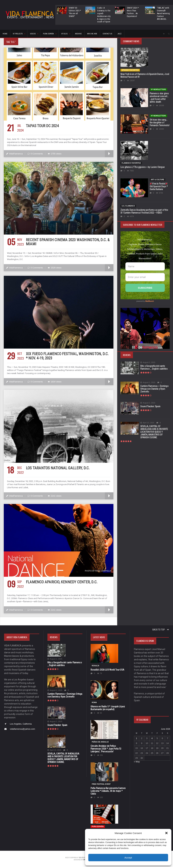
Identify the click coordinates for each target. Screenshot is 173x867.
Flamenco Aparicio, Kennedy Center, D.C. (61, 582)
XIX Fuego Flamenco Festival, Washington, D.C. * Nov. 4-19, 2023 (67, 356)
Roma (94, 702)
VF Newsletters (158, 89)
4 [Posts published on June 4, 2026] (152, 738)
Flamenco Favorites (131, 163)
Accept (128, 857)
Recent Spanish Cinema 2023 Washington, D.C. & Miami (66, 242)
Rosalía (95, 666)
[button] (166, 833)
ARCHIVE (78, 34)
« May (137, 761)
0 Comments (35, 154)
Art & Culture (157, 180)
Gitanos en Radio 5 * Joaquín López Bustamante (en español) (107, 708)
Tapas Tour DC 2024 (42, 126)
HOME (5, 34)
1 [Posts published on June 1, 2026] (136, 738)
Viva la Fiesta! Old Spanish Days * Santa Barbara (158, 186)
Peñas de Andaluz (100, 742)
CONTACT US (107, 34)
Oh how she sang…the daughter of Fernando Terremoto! (159, 122)
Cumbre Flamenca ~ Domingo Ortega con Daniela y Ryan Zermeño (154, 389)
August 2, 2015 (147, 362)
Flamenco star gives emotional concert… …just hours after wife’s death (159, 97)
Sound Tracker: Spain (150, 406)
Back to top (160, 629)
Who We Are (92, 34)
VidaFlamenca (14, 154)
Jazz (119, 34)
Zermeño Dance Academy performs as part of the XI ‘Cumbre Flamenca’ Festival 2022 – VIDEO (144, 211)
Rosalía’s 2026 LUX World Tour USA (107, 669)
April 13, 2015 (147, 423)
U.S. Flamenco (128, 206)
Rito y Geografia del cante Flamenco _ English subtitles (153, 367)
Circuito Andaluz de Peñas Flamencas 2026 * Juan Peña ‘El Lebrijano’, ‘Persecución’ (105, 749)
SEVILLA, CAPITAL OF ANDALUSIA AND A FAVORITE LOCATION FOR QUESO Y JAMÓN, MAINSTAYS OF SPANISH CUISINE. (153, 432)
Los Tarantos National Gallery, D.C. (57, 468)
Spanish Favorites (130, 70)
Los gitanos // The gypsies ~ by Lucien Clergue (141, 167)
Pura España (98, 826)
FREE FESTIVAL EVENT (101, 784)
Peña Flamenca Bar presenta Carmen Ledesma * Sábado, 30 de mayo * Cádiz (108, 791)
